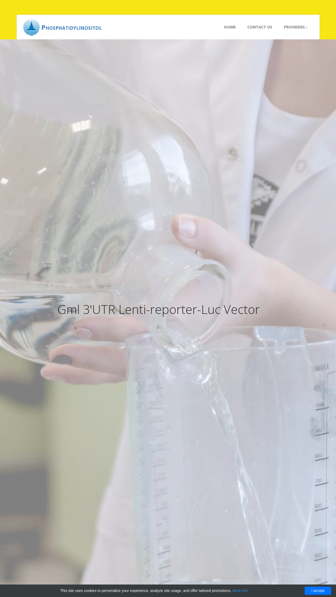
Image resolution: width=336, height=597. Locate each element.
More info (240, 590)
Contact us (259, 27)
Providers (295, 27)
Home (230, 27)
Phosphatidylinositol (71, 27)
